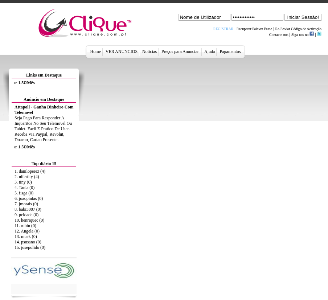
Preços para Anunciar (180, 51)
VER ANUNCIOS (122, 51)
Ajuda (210, 51)
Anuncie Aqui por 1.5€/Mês (25, 82)
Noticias (149, 51)
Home (95, 51)
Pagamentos (230, 51)
